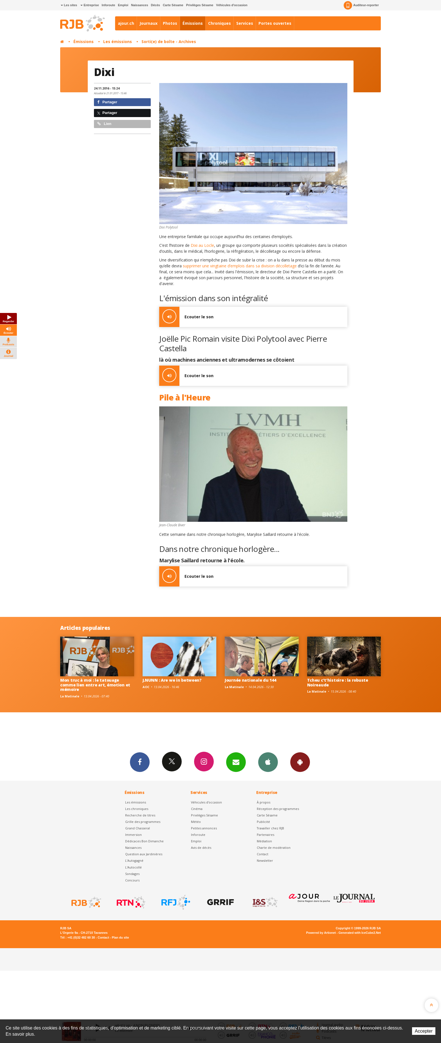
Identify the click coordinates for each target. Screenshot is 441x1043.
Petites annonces (204, 828)
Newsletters (236, 761)
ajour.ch (126, 23)
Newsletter (265, 860)
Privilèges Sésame (199, 5)
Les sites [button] (69, 5)
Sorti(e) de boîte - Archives (168, 41)
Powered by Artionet (321, 932)
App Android (300, 761)
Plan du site (120, 937)
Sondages (132, 874)
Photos (170, 23)
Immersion (133, 834)
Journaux (149, 23)
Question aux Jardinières (143, 854)
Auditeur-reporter (361, 5)
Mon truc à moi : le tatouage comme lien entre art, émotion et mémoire (95, 684)
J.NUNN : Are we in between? (172, 680)
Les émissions (117, 41)
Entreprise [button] (89, 5)
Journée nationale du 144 (250, 680)
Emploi (123, 5)
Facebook (140, 761)
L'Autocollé (133, 867)
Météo (196, 821)
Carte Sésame (173, 5)
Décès (155, 5)
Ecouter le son (186, 317)
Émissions (193, 23)
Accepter (424, 1031)
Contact (262, 854)
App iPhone (268, 761)
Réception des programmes (278, 809)
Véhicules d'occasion (231, 5)
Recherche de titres (140, 815)
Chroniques (219, 23)
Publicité (263, 821)
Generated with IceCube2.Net (360, 932)
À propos (263, 802)
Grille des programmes (142, 821)
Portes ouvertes (274, 23)
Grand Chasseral (137, 828)
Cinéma (196, 809)
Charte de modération (274, 847)
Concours (132, 880)
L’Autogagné (134, 860)
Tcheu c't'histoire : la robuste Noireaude (337, 682)
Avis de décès (201, 847)
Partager (107, 102)
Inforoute (108, 5)
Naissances (139, 5)
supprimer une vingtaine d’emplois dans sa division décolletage (239, 265)
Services (244, 23)
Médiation (264, 841)
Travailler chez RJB (270, 828)
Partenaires (265, 834)
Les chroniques (136, 809)
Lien (104, 124)
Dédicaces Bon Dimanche (144, 841)
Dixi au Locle (202, 245)
